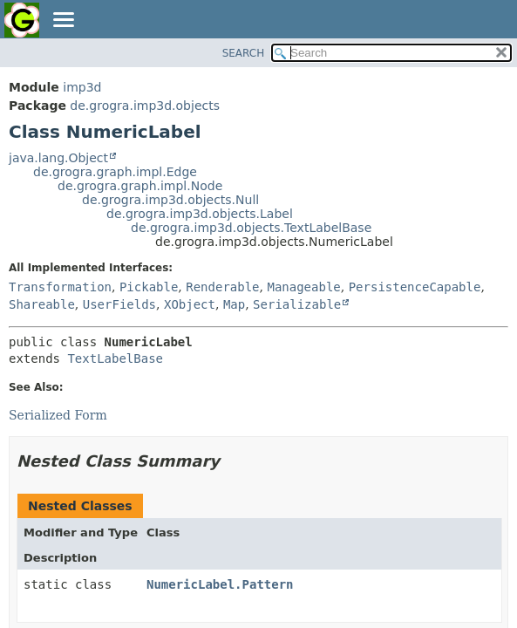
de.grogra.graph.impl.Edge (115, 172)
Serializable (297, 304)
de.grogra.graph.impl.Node (140, 186)
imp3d (82, 87)
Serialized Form (58, 415)
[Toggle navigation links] (63, 21)
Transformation (60, 287)
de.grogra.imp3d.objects (145, 106)
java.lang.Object (58, 158)
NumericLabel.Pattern (220, 584)
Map (234, 304)
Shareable (42, 304)
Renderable (222, 287)
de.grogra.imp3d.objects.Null (170, 200)
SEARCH (243, 53)
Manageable (303, 287)
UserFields (119, 304)
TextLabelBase (115, 358)
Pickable (148, 287)
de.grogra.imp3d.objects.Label (199, 214)
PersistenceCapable (415, 287)
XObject (189, 304)
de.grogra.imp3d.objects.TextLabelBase (251, 228)
